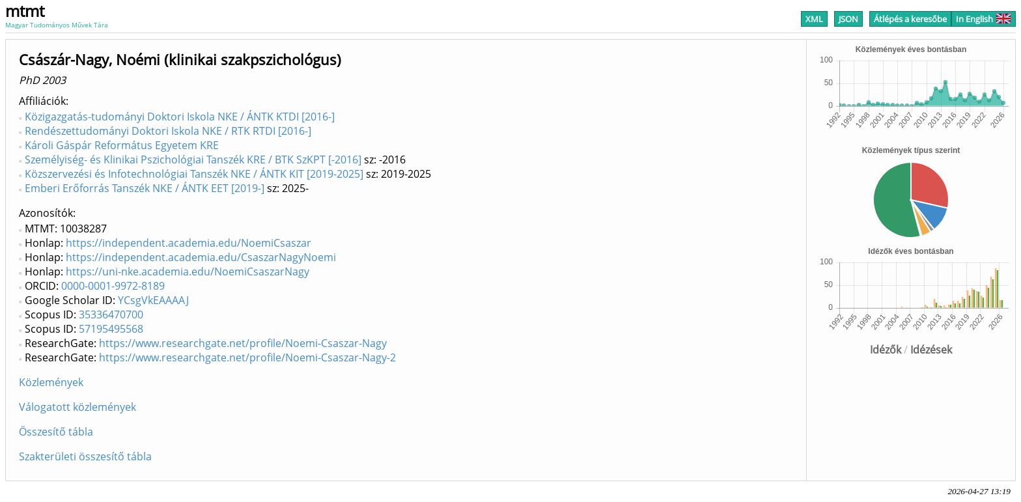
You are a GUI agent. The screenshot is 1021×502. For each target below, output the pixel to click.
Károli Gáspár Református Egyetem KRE (122, 145)
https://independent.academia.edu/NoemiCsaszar (188, 243)
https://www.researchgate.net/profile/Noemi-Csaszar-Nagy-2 (247, 357)
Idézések (931, 349)
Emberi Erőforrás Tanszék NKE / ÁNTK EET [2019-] (144, 188)
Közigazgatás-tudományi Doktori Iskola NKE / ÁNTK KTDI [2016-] (180, 116)
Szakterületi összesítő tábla (85, 456)
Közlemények (51, 382)
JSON (848, 19)
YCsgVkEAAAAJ (153, 300)
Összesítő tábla (56, 432)
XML (814, 19)
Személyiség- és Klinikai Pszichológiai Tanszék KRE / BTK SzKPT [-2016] (193, 159)
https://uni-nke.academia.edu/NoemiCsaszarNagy (187, 271)
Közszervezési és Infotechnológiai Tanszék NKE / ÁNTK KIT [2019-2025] (194, 174)
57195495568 (111, 329)
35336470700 (111, 314)
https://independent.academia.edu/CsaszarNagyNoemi (201, 257)
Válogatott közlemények (77, 407)
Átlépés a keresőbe (910, 19)
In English (983, 19)
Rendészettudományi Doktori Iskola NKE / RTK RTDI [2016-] (168, 131)
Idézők (885, 349)
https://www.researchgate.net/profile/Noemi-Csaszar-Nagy (243, 343)
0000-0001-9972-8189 (113, 286)
